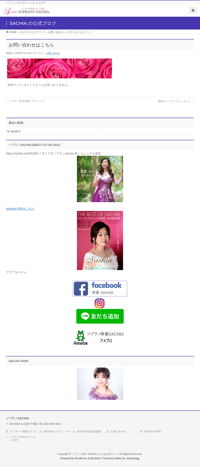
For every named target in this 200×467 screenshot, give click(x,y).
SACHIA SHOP (152, 431)
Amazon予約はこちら (20, 208)
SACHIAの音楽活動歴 (89, 431)
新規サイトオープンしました (176, 101)
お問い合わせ (55, 32)
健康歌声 (16, 131)
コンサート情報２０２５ (24, 431)
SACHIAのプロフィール (56, 431)
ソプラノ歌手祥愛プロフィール (25, 101)
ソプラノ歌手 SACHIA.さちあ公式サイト (95, 454)
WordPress (80, 458)
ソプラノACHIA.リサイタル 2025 (23, 438)
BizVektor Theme (100, 458)
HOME (13, 32)
